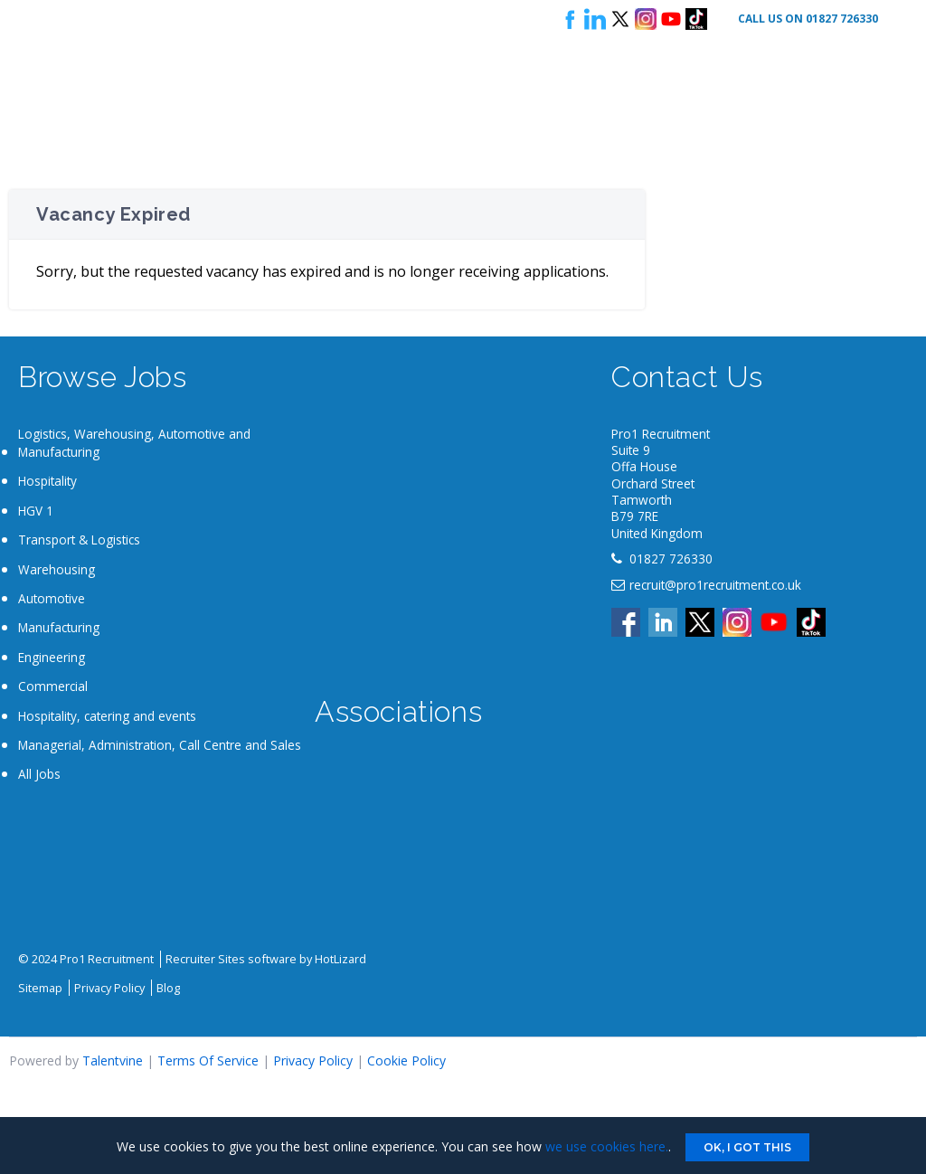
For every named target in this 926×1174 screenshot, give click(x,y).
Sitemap (40, 988)
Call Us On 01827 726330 (808, 18)
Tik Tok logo (696, 19)
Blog (168, 988)
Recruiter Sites (205, 959)
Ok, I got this (747, 1147)
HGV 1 (35, 510)
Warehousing (56, 569)
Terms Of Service (208, 1060)
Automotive (51, 598)
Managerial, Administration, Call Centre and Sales (159, 744)
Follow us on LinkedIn (595, 19)
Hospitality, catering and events (107, 715)
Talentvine (112, 1060)
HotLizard (340, 959)
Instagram (646, 19)
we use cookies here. (606, 1146)
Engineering (51, 657)
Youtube (671, 19)
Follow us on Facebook (570, 19)
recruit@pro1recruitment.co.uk (715, 584)
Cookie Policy (406, 1060)
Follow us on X (620, 19)
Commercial (53, 686)
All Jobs (39, 773)
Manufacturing (58, 627)
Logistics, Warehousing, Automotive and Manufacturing (134, 442)
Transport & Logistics (79, 539)
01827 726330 (671, 558)
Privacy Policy (109, 988)
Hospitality (47, 480)
